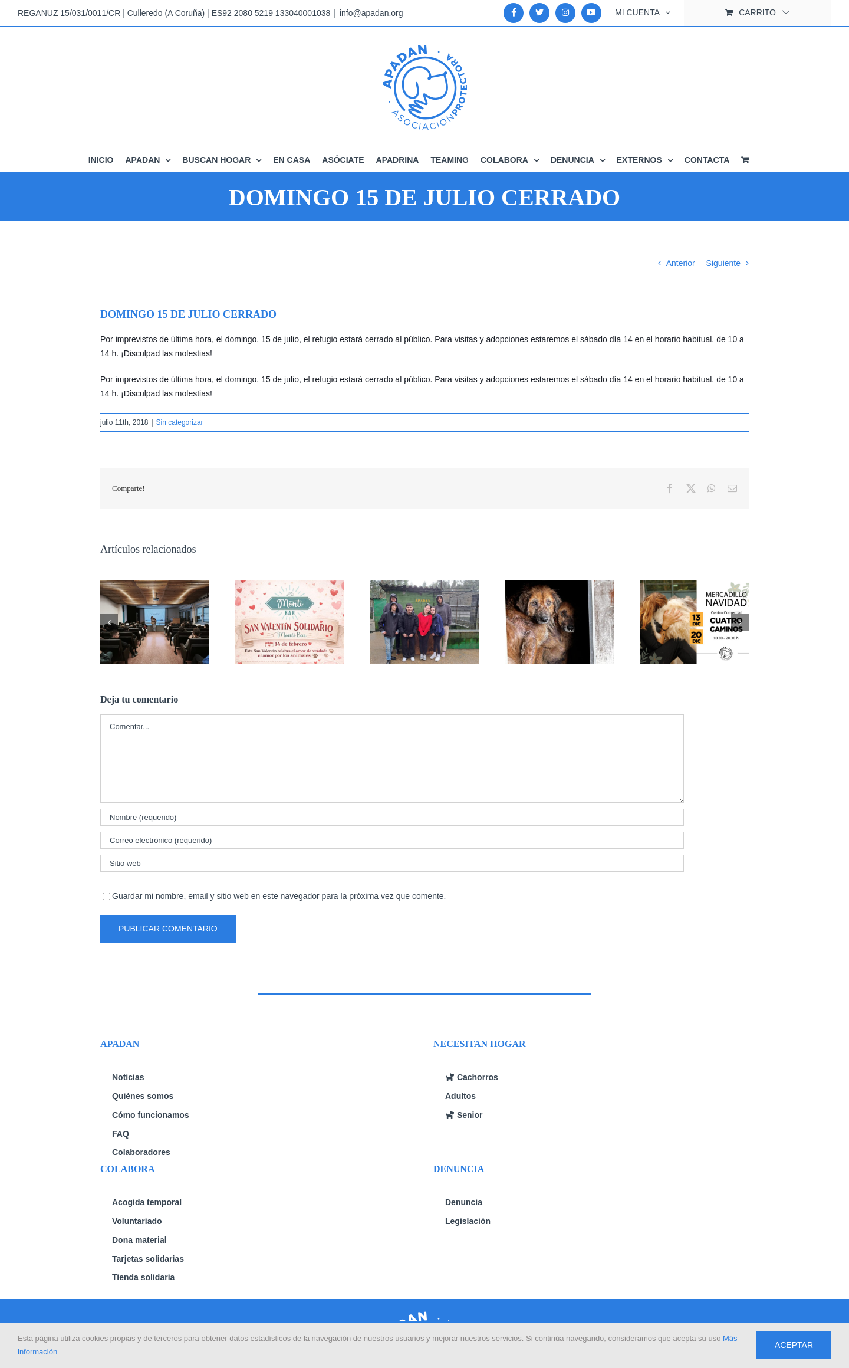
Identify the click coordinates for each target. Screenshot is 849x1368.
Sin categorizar (179, 422)
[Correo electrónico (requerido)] (392, 840)
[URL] (392, 863)
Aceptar (794, 1345)
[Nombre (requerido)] (392, 817)
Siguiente (723, 263)
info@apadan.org (371, 13)
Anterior (680, 263)
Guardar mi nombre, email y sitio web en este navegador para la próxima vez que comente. (279, 896)
